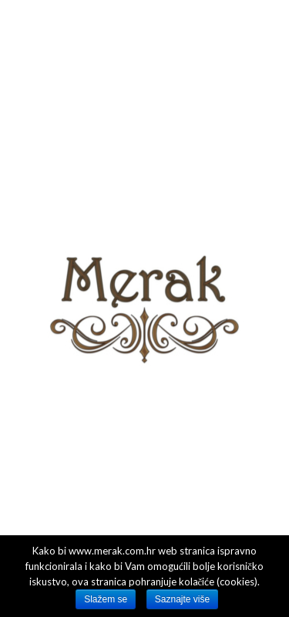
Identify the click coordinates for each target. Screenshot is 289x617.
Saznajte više (182, 599)
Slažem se (105, 599)
